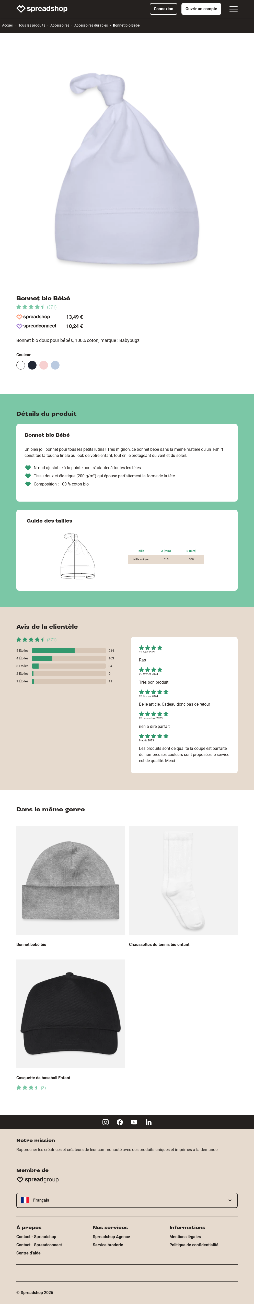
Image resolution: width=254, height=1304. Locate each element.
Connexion (163, 8)
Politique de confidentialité (193, 1244)
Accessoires (59, 25)
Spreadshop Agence (111, 1236)
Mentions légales (185, 1236)
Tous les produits (31, 25)
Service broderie (108, 1244)
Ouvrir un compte (201, 8)
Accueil (7, 25)
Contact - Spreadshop (36, 1236)
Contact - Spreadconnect (39, 1244)
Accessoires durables (91, 25)
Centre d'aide (28, 1253)
